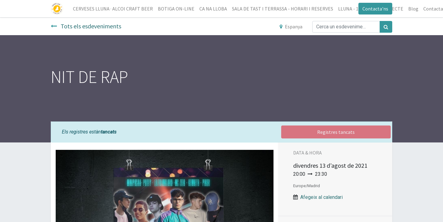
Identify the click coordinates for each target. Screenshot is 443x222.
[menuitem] (112, 8)
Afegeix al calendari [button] (321, 197)
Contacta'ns (375, 9)
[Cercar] (386, 27)
